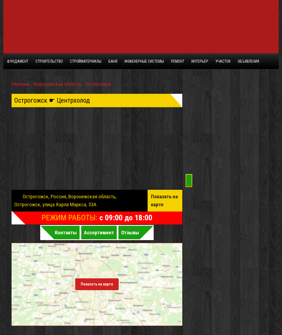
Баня (113, 61)
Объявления (248, 61)
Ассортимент (99, 232)
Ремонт (177, 61)
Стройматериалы (85, 61)
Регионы (21, 84)
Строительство (49, 61)
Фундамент (17, 61)
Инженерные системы (144, 61)
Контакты (66, 232)
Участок (223, 61)
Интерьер (199, 61)
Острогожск (99, 84)
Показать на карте (164, 200)
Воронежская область (58, 84)
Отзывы (130, 232)
